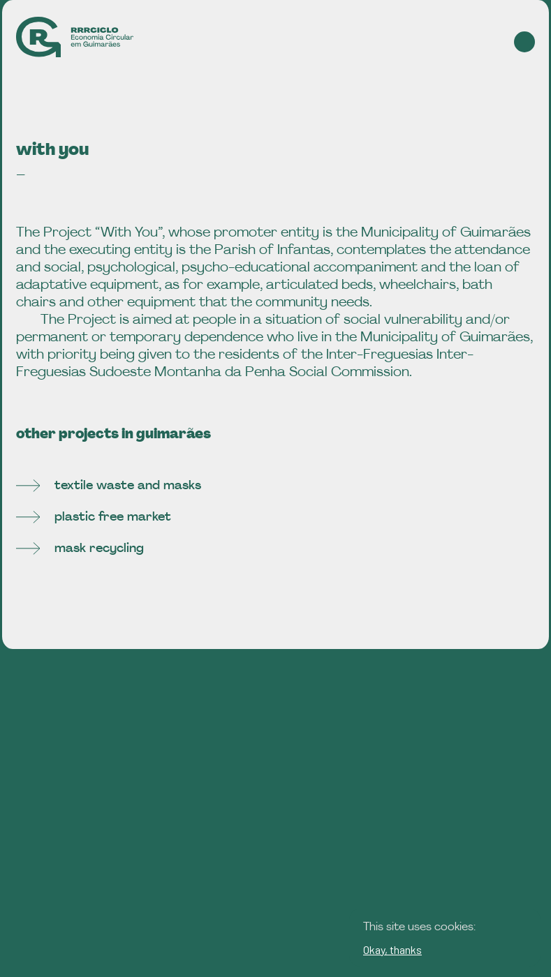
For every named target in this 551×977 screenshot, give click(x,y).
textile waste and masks (108, 486)
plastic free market (93, 517)
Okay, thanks (392, 949)
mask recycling (80, 548)
